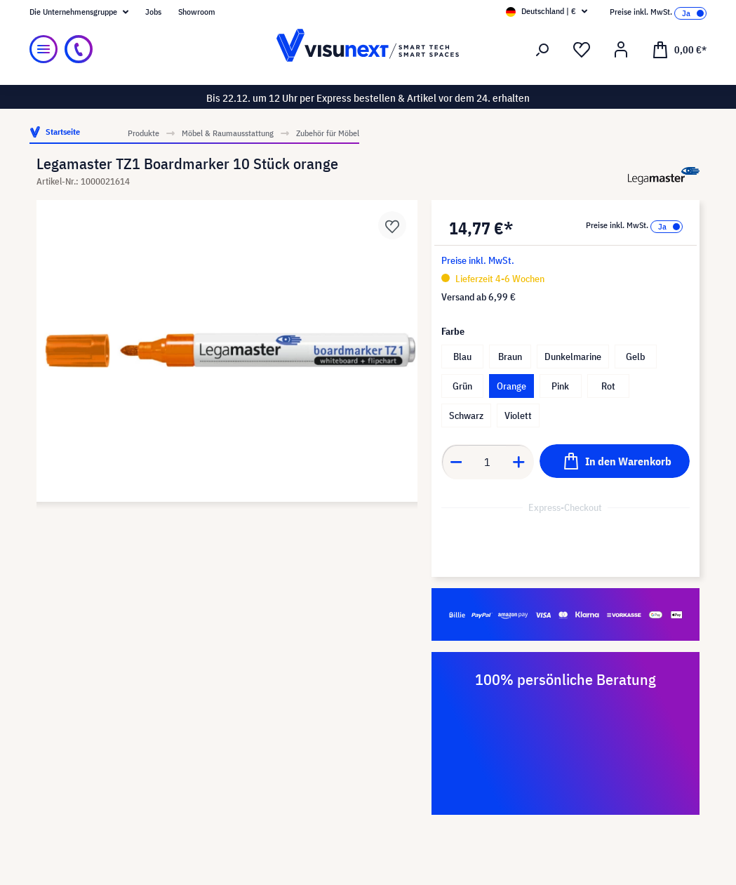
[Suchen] (542, 49)
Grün (462, 386)
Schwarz (466, 415)
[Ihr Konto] (621, 49)
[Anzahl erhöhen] (519, 461)
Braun (510, 356)
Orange (511, 386)
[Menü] (43, 49)
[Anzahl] (487, 461)
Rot (608, 386)
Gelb (635, 356)
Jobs (153, 11)
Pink (560, 386)
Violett (518, 415)
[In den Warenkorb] (615, 461)
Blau (462, 356)
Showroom (196, 11)
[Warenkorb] (679, 49)
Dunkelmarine (572, 356)
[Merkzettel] (581, 49)
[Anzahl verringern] (456, 461)
